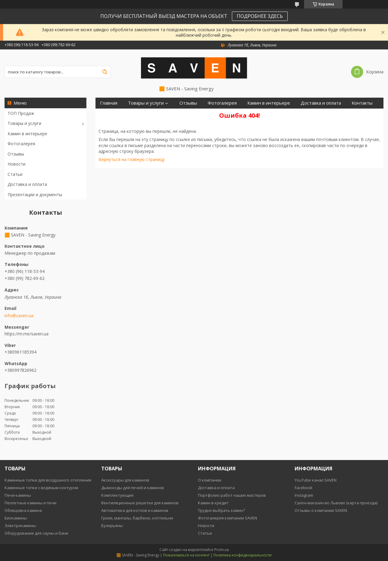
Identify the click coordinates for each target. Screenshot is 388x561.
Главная (108, 103)
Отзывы (16, 154)
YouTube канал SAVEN (315, 480)
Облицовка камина (23, 510)
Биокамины (16, 518)
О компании (209, 480)
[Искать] (105, 72)
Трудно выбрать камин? (221, 510)
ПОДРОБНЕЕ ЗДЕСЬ (260, 16)
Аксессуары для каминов (125, 480)
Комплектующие (117, 495)
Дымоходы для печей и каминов (132, 487)
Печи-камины (18, 495)
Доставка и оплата (27, 184)
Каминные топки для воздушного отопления (48, 480)
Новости (16, 164)
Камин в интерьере (27, 133)
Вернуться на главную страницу (132, 159)
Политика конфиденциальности (242, 555)
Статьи (15, 174)
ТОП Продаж (21, 113)
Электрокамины (20, 525)
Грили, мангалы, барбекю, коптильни (137, 518)
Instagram (304, 495)
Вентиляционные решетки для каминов (140, 503)
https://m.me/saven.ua (26, 334)
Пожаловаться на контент (186, 555)
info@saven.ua (19, 315)
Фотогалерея (21, 143)
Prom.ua (221, 549)
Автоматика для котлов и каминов (134, 510)
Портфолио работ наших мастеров (232, 495)
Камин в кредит (213, 503)
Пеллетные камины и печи (30, 503)
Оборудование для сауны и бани (36, 533)
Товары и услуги (24, 123)
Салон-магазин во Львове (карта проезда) (336, 503)
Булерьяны (112, 525)
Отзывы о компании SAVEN (321, 510)
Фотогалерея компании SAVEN (227, 518)
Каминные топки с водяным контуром (41, 487)
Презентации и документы (35, 194)
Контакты (362, 103)
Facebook (304, 487)
